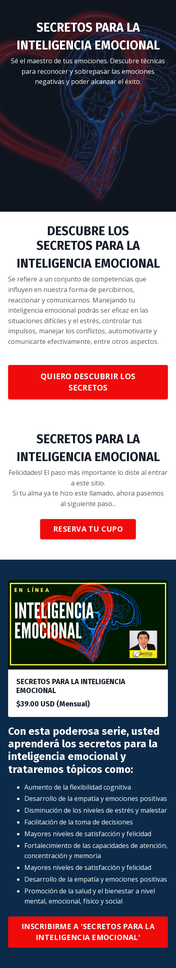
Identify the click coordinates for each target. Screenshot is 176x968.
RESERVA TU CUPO (88, 529)
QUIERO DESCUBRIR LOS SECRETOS (88, 382)
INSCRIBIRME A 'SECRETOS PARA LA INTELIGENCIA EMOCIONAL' (88, 931)
